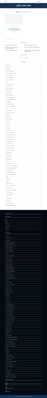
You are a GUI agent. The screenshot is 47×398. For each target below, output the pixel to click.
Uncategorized (24, 200)
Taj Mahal (24, 181)
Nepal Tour (24, 161)
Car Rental (6, 228)
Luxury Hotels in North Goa (24, 148)
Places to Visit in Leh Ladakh (24, 172)
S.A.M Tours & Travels (23, 396)
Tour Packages (7, 226)
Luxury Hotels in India (24, 141)
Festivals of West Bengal (24, 97)
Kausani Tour (24, 128)
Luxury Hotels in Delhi (24, 139)
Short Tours (7, 223)
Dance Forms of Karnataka (24, 84)
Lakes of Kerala (24, 130)
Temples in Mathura (24, 183)
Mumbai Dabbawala (24, 159)
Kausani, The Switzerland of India (30, 45)
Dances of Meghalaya (24, 88)
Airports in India (24, 66)
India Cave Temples (24, 119)
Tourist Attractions (24, 187)
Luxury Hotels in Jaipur (24, 143)
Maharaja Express (24, 152)
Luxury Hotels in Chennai (24, 137)
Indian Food (24, 123)
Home (6, 219)
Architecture (9, 26)
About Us (6, 221)
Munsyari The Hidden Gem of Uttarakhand (32, 47)
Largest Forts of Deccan (24, 132)
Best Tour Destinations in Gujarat (11, 45)
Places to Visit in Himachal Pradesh (24, 165)
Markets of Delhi (24, 154)
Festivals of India (24, 90)
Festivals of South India (24, 95)
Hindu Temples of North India (24, 106)
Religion (24, 176)
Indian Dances (24, 121)
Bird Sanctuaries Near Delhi (24, 71)
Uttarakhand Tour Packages (24, 203)
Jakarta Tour (24, 126)
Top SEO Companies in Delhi (24, 185)
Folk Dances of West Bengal (24, 99)
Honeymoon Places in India (24, 112)
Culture (14, 26)
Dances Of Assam (24, 86)
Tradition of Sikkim (24, 192)
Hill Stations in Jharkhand (24, 104)
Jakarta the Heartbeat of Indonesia (11, 50)
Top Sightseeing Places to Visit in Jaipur (13, 29)
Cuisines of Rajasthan (24, 77)
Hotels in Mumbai (24, 117)
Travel (24, 196)
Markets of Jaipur (24, 156)
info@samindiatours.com (9, 388)
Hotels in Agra (24, 115)
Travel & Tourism (13, 27)
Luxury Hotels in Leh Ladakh (24, 145)
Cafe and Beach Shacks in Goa (24, 73)
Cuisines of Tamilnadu (24, 79)
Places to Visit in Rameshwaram (24, 174)
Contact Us (7, 230)
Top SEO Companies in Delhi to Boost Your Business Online (32, 51)
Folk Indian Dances (24, 101)
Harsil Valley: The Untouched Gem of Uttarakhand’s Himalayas (11, 48)
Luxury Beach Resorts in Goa (24, 134)
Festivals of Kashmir (24, 93)
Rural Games (24, 178)
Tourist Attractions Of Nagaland (24, 189)
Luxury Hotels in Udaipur (24, 150)
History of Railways (24, 110)
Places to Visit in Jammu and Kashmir (24, 167)
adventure (24, 64)
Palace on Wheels (24, 163)
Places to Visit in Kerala (24, 170)
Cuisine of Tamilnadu (24, 75)
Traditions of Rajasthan (24, 194)
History (17, 26)
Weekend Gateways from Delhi (24, 205)
